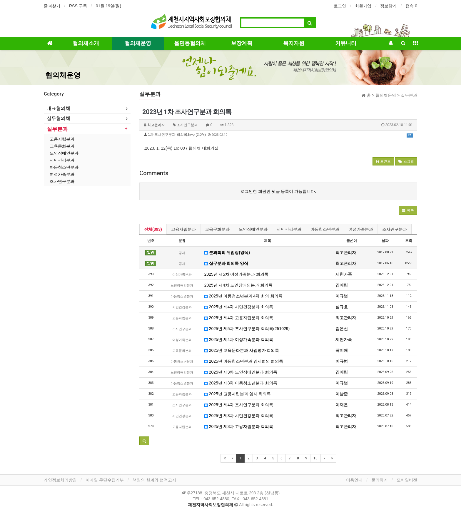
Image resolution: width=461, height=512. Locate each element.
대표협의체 (58, 108)
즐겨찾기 (52, 6)
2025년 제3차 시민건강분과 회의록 (238, 415)
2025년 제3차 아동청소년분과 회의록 (241, 383)
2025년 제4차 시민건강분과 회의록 (238, 306)
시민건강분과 (289, 229)
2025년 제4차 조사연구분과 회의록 (238, 404)
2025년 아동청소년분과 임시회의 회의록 (243, 361)
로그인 (340, 6)
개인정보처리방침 (60, 480)
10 (315, 458)
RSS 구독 (78, 6)
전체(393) (153, 229)
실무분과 (57, 129)
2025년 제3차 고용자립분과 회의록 (238, 426)
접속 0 (411, 6)
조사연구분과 (394, 229)
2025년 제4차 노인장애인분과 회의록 (238, 285)
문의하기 (379, 480)
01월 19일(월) (108, 6)
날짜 (385, 241)
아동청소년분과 (324, 229)
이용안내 (354, 480)
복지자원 (293, 43)
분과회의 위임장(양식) (227, 252)
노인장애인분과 (253, 229)
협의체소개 (86, 43)
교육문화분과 (217, 229)
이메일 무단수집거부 (105, 480)
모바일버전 (407, 480)
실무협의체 (58, 118)
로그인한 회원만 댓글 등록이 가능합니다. (278, 191)
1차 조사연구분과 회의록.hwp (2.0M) (278, 135)
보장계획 (241, 43)
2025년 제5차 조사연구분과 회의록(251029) (247, 328)
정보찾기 (388, 6)
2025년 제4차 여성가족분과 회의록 (238, 339)
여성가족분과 (360, 229)
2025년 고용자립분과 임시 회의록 (237, 393)
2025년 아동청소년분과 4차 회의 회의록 (243, 296)
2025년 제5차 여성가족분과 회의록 (236, 274)
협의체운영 (138, 43)
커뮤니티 (345, 43)
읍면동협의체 (190, 43)
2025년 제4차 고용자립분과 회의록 (238, 317)
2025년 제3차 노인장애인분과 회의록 (241, 372)
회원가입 (363, 6)
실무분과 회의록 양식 (226, 263)
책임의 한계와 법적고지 (154, 480)
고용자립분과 (183, 229)
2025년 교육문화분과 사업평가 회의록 (241, 350)
